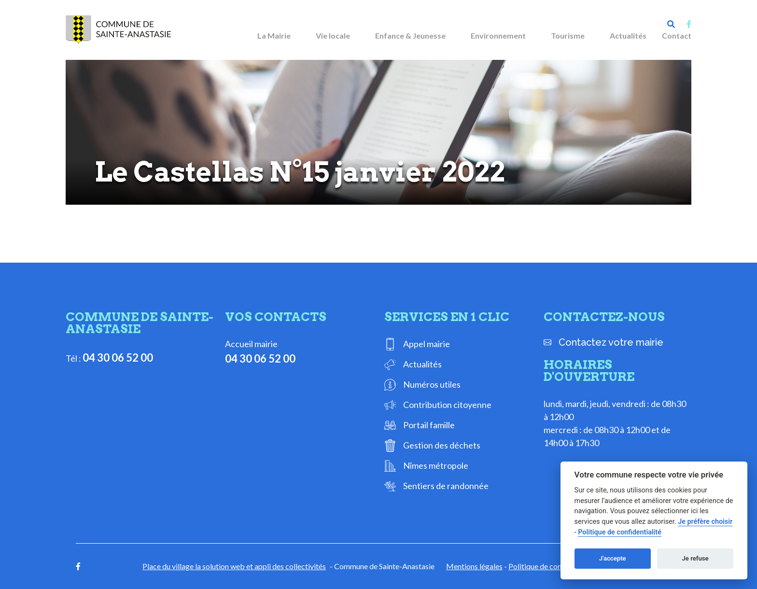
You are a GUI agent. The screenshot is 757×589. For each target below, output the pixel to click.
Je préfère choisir (705, 522)
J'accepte (612, 558)
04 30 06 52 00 (118, 357)
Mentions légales (474, 566)
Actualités (628, 35)
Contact (676, 35)
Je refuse (695, 558)
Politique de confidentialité (553, 566)
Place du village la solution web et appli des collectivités (234, 566)
